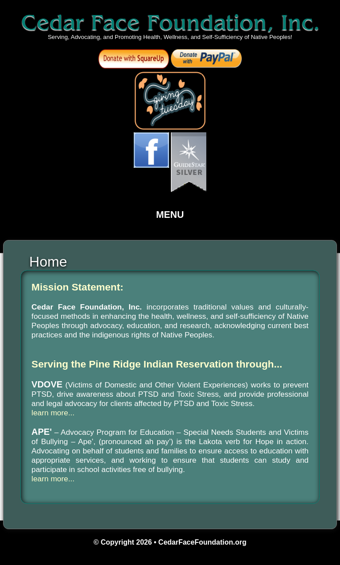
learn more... (52, 412)
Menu (170, 214)
